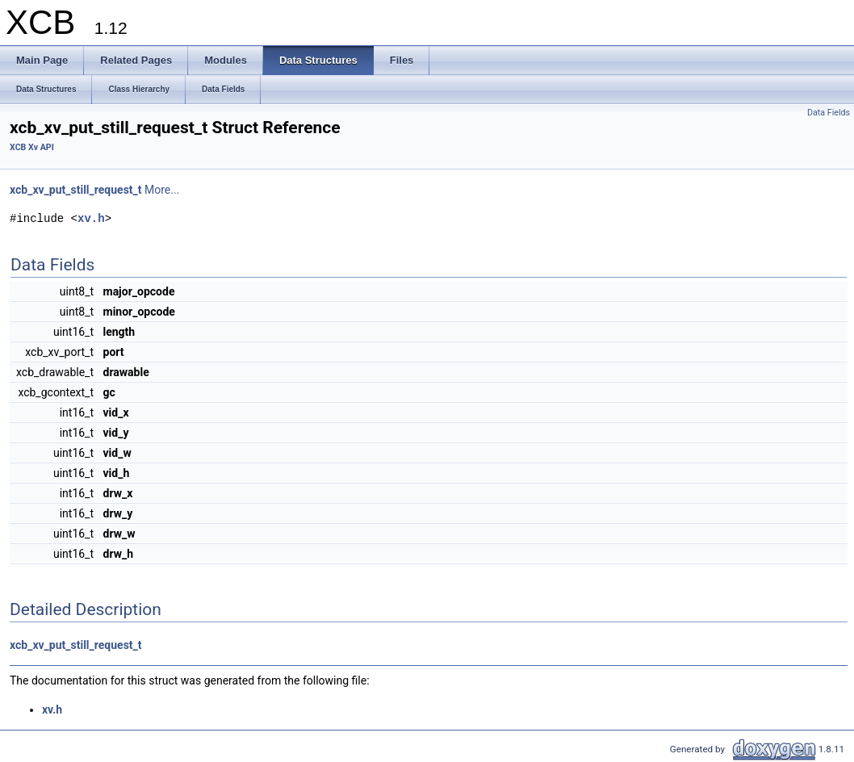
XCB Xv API (32, 147)
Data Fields (828, 112)
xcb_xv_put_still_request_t (76, 189)
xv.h (91, 218)
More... (161, 189)
